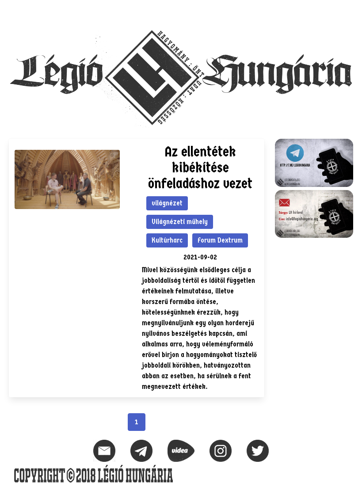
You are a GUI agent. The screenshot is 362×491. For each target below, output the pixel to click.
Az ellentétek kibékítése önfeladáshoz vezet (200, 168)
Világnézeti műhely (180, 221)
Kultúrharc (167, 240)
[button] (346, 11)
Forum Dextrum (220, 240)
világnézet (167, 203)
